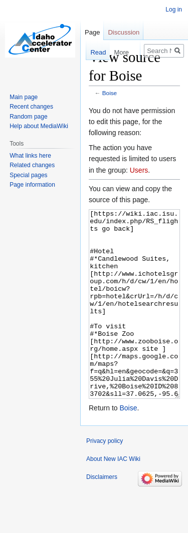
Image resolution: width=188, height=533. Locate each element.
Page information (32, 184)
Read (97, 52)
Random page (28, 116)
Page (92, 32)
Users (139, 170)
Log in (173, 9)
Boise (109, 93)
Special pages (28, 175)
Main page (24, 97)
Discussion (123, 32)
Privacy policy (104, 478)
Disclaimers (101, 514)
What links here (30, 155)
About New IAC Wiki (113, 496)
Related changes (32, 165)
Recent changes (31, 106)
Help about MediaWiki (39, 126)
